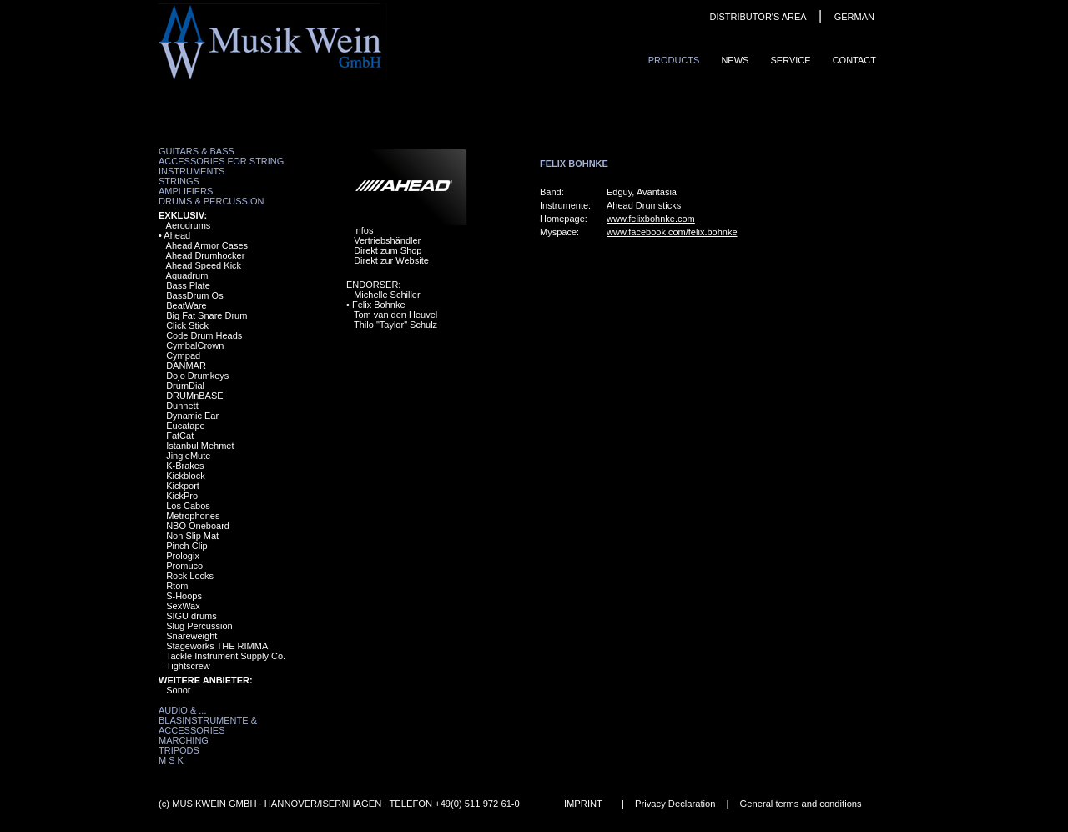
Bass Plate (188, 285)
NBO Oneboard (197, 526)
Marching (184, 740)
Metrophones (192, 516)
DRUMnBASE (194, 396)
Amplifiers (186, 191)
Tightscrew (188, 666)
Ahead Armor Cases (207, 245)
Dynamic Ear (192, 416)
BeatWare (186, 305)
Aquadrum (187, 275)
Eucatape (185, 426)
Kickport (182, 486)
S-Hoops (184, 596)
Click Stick (187, 325)
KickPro (182, 496)
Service (790, 60)
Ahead (177, 235)
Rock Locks (190, 576)
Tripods (179, 750)
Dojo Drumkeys (197, 376)
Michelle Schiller (387, 295)
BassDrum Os (194, 295)
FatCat (180, 436)
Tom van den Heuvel (395, 315)
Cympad (183, 355)
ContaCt (854, 60)
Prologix (182, 556)
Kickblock (185, 476)
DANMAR (186, 366)
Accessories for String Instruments (221, 166)
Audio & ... (182, 710)
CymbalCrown (195, 345)
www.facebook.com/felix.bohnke (672, 232)
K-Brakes (185, 466)
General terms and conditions (801, 804)
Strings (179, 181)
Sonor (178, 690)
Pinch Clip (187, 546)
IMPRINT (583, 804)
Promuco (184, 566)
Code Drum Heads (204, 335)
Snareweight (191, 636)
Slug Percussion (199, 626)
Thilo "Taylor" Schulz (395, 325)
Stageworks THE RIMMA (217, 646)
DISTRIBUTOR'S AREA (757, 17)
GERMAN (854, 17)
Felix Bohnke (379, 305)
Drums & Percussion (211, 201)
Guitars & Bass (196, 151)
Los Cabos (188, 506)
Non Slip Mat (192, 536)
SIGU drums (191, 616)
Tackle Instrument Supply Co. (225, 656)
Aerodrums (188, 225)
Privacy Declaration (675, 804)
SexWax (183, 606)
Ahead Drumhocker (205, 255)
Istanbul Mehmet (200, 446)
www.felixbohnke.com (651, 219)
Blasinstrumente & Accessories (208, 725)
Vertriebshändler (387, 240)
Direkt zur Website (391, 260)
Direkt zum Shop (387, 250)
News (734, 60)
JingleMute (188, 456)
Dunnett (182, 406)
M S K (171, 760)
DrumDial (185, 386)
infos (363, 230)
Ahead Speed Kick (204, 265)
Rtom (177, 586)
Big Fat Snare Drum (206, 315)
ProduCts (674, 60)
